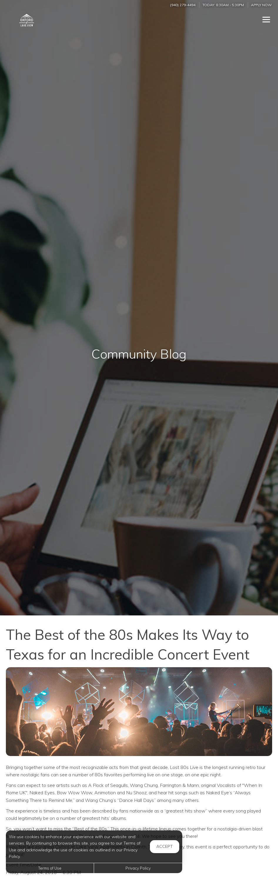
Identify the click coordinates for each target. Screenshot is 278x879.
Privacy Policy (138, 868)
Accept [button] (164, 846)
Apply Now (261, 5)
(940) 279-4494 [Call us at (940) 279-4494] (182, 5)
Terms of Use (49, 868)
